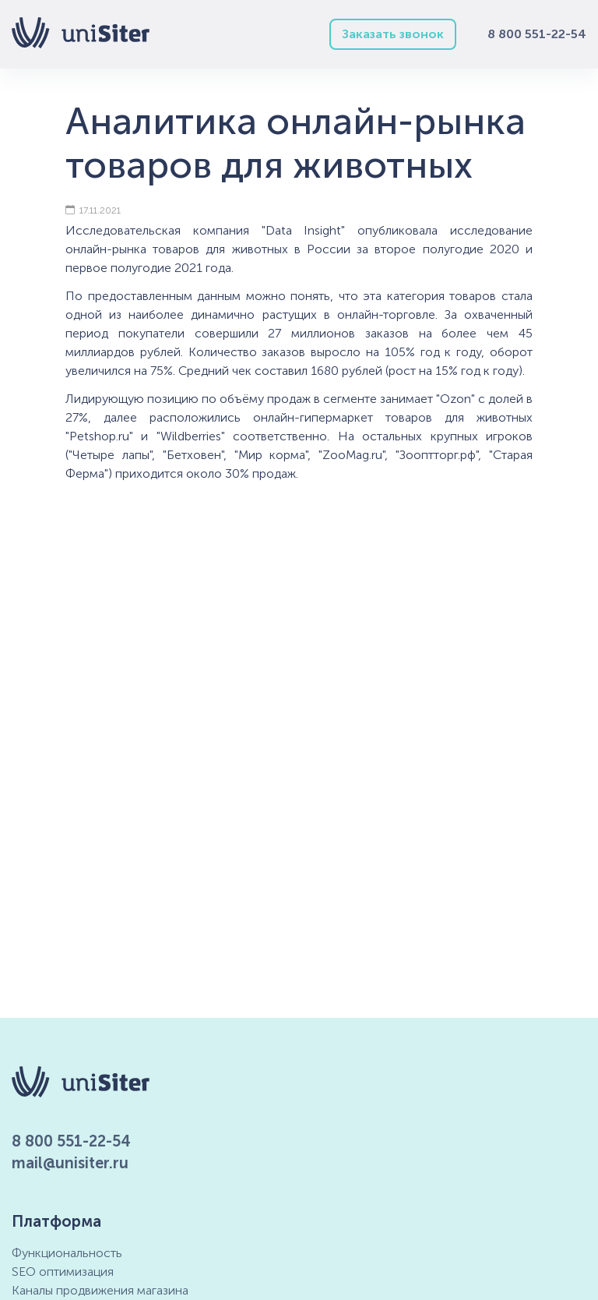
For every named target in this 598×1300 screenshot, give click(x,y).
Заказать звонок (393, 33)
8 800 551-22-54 (536, 33)
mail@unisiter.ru (70, 1162)
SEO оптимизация (63, 1271)
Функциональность (67, 1252)
